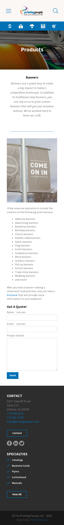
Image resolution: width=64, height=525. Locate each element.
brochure (12, 295)
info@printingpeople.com (23, 422)
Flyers (15, 471)
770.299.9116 (15, 413)
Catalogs (17, 460)
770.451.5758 (15, 417)
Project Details (15, 335)
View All (16, 494)
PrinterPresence (38, 520)
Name (10, 312)
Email (10, 324)
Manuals (17, 483)
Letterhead (19, 477)
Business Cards (21, 466)
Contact (17, 433)
